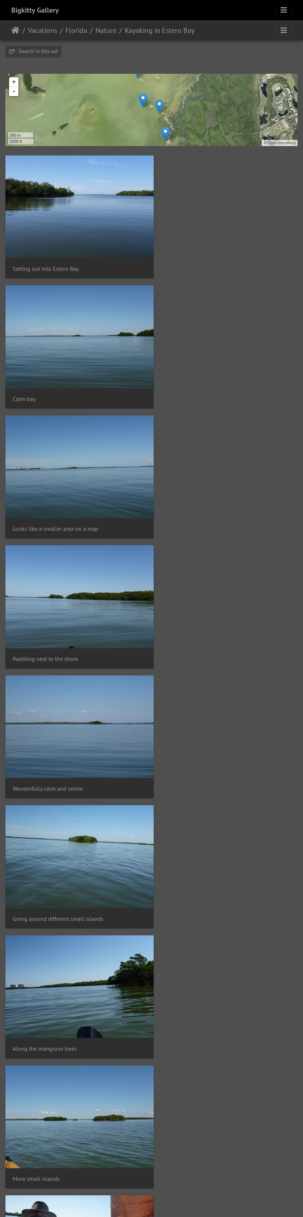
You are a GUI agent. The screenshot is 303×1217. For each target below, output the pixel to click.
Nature (105, 30)
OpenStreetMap (282, 143)
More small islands (187, 637)
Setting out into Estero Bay (45, 263)
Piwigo (166, 1201)
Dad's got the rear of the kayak (50, 762)
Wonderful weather (187, 887)
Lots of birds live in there (43, 887)
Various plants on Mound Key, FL (53, 1136)
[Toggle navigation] (284, 10)
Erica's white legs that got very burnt (57, 1011)
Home (15, 30)
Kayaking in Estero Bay (160, 30)
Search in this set (33, 51)
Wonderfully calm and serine (48, 512)
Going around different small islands (209, 512)
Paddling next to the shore (197, 388)
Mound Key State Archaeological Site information (224, 1011)
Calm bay (175, 263)
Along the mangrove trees (45, 637)
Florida (76, 30)
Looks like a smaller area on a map (55, 388)
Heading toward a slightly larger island (212, 762)
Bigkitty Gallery (35, 10)
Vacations (42, 30)
